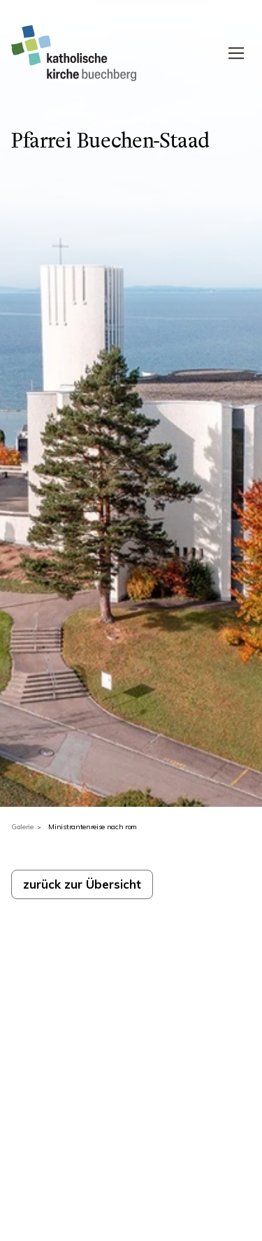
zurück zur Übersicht (82, 884)
